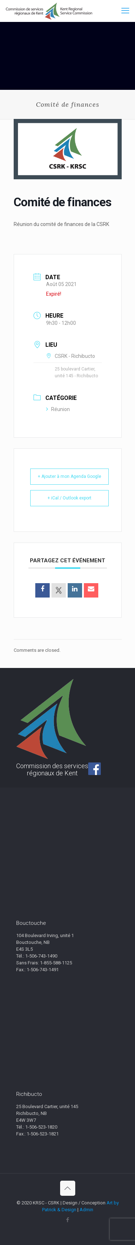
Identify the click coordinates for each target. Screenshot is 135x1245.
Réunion (58, 409)
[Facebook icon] (67, 1220)
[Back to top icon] (67, 1188)
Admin (86, 1209)
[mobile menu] (125, 11)
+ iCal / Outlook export (69, 498)
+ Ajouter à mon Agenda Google (69, 476)
